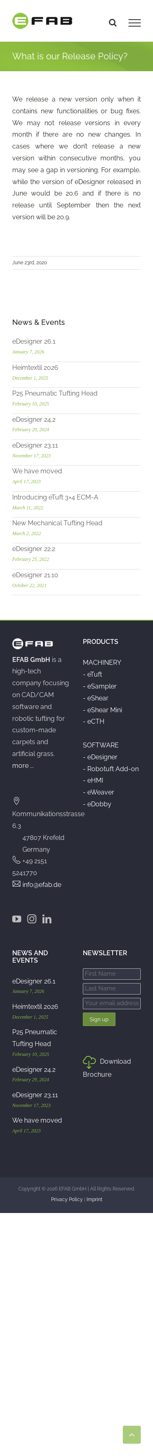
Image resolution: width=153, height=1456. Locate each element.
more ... (23, 766)
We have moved (37, 471)
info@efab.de (41, 885)
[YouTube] (16, 918)
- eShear (96, 698)
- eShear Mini (102, 710)
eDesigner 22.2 (33, 549)
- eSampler (100, 686)
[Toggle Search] (113, 22)
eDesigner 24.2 (33, 419)
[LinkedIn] (46, 918)
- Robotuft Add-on (111, 769)
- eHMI (93, 780)
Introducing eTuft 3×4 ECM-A (55, 497)
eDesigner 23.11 (35, 445)
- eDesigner (100, 757)
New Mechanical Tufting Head (57, 523)
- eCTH (93, 721)
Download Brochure (107, 1068)
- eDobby (97, 804)
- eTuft (92, 674)
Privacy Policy (67, 1199)
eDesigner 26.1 (33, 341)
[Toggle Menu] (134, 23)
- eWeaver (98, 792)
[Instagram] (31, 918)
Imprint (94, 1199)
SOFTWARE (101, 745)
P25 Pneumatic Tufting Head (55, 393)
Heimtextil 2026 (35, 367)
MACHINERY (102, 662)
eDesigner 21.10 (35, 575)
